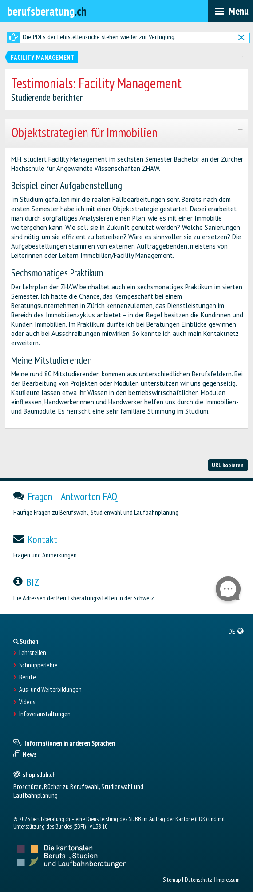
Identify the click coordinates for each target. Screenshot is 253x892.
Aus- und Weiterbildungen (50, 690)
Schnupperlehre (38, 665)
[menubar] (230, 11)
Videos (27, 702)
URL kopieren (228, 465)
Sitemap (172, 880)
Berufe (27, 677)
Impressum (228, 880)
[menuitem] (236, 631)
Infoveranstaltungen (45, 714)
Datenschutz (198, 880)
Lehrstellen (32, 653)
